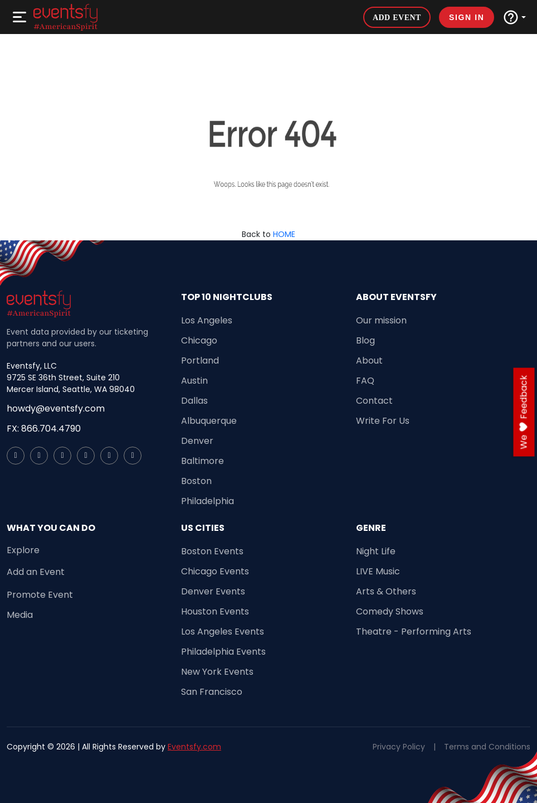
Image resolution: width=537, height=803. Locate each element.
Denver (197, 440)
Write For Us (382, 420)
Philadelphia (207, 501)
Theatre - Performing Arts (413, 631)
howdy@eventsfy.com (56, 408)
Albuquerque (209, 420)
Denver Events (213, 591)
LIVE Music (378, 571)
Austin (194, 380)
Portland (200, 360)
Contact (374, 400)
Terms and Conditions (487, 746)
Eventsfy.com (194, 746)
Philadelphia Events (223, 651)
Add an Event (36, 572)
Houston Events (215, 611)
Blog (365, 340)
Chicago (199, 340)
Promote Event (40, 594)
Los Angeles (206, 320)
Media (20, 614)
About (369, 360)
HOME (284, 234)
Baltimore (202, 460)
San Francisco (211, 691)
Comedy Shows (389, 611)
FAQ (365, 380)
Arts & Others (386, 591)
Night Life (376, 551)
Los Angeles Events (222, 631)
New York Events (217, 671)
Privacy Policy (399, 746)
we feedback (524, 412)
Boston (196, 481)
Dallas (194, 400)
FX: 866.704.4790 (44, 428)
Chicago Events (215, 571)
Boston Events (212, 551)
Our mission (381, 320)
